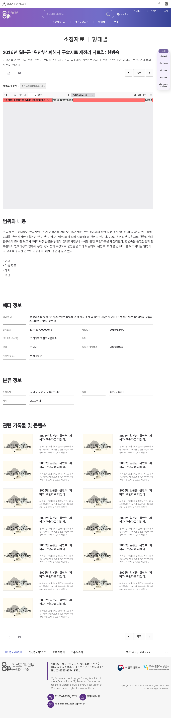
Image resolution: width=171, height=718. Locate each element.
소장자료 (56, 22)
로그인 (10, 4)
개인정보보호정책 (13, 652)
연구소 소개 (21, 4)
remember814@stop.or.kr (72, 703)
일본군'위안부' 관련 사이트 (138, 652)
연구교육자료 (82, 22)
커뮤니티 (137, 11)
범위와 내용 (163, 63)
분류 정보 (163, 77)
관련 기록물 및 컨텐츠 (163, 85)
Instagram (166, 4)
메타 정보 (163, 70)
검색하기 (108, 14)
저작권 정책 (59, 652)
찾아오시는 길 (98, 696)
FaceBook (159, 4)
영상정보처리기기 (37, 652)
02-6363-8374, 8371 (68, 696)
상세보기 (163, 56)
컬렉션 (101, 22)
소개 (166, 11)
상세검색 (125, 14)
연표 (116, 22)
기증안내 (154, 11)
